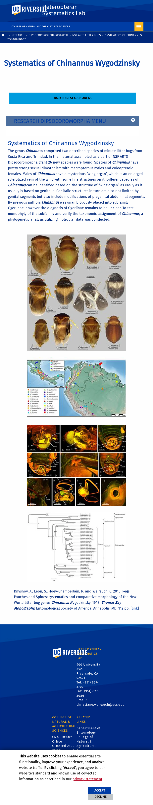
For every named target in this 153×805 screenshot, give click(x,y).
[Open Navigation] (138, 26)
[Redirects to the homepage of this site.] (3, 37)
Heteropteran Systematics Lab (63, 10)
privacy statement (87, 779)
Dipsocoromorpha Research (48, 35)
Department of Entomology (88, 730)
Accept (99, 790)
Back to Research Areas (72, 98)
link (135, 608)
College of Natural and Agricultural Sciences (41, 26)
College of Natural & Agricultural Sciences (86, 743)
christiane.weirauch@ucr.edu (100, 704)
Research (18, 35)
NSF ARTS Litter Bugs (86, 35)
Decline (100, 797)
